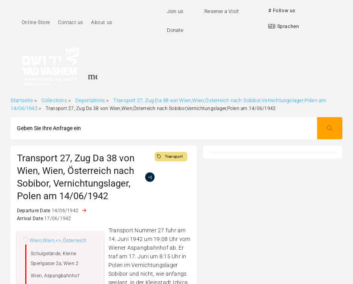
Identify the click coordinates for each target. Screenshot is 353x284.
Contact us (70, 22)
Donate (175, 30)
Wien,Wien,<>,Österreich (58, 240)
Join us (175, 11)
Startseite (22, 100)
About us (101, 22)
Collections (54, 100)
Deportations (90, 100)
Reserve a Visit (221, 11)
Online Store (36, 22)
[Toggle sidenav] (92, 76)
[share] (150, 177)
